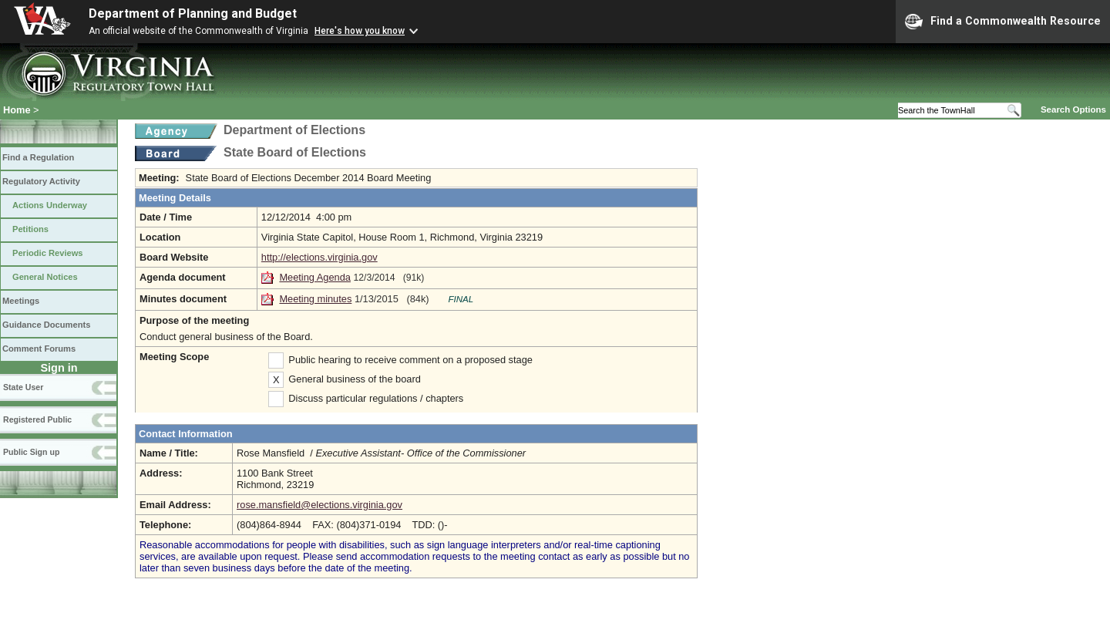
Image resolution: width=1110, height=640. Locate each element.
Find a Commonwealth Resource (1003, 21)
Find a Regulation (38, 157)
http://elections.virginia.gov (319, 257)
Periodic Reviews (47, 253)
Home (17, 110)
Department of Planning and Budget (193, 13)
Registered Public (37, 419)
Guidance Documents (46, 324)
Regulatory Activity (41, 181)
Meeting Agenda (315, 277)
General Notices (45, 276)
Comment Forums (39, 348)
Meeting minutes (315, 299)
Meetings (20, 300)
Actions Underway (49, 205)
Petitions (30, 229)
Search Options (1073, 109)
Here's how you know (359, 30)
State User (23, 387)
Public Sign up (31, 451)
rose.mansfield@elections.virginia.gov (319, 504)
